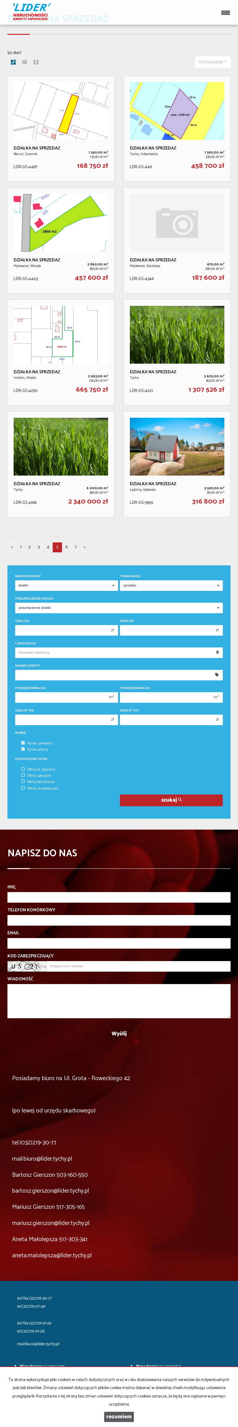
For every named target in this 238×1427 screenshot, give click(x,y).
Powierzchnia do (135, 688)
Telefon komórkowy (31, 910)
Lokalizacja (25, 643)
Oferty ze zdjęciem (38, 769)
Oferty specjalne (36, 776)
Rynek (20, 733)
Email (13, 933)
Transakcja (130, 576)
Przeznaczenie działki (34, 598)
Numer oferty (27, 666)
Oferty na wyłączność (39, 788)
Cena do (127, 621)
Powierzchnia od (30, 688)
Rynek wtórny (34, 750)
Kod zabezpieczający (30, 956)
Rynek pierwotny (37, 743)
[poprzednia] (12, 547)
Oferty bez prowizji (38, 782)
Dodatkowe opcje (31, 759)
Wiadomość (20, 979)
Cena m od (24, 710)
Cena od (22, 621)
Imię (11, 887)
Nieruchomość (28, 576)
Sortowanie (213, 62)
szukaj (171, 800)
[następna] (84, 547)
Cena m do (129, 710)
